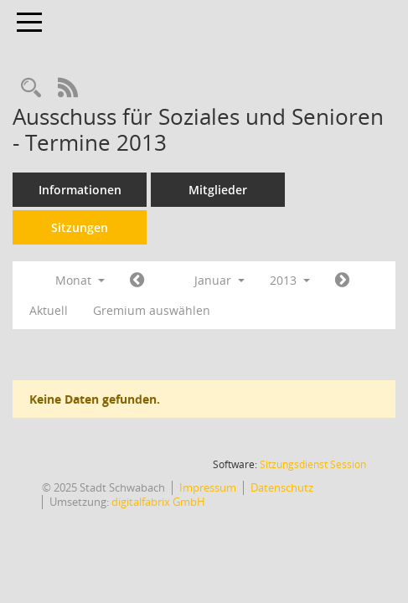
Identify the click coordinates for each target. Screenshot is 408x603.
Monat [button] (80, 280)
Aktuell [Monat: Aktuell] (48, 310)
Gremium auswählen (151, 310)
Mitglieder (218, 190)
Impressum (207, 487)
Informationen (80, 190)
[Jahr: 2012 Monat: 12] (137, 280)
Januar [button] (219, 280)
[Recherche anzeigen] (31, 88)
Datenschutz (281, 487)
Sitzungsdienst (313, 464)
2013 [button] (290, 280)
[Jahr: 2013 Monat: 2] (342, 280)
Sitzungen (79, 227)
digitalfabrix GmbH (158, 501)
